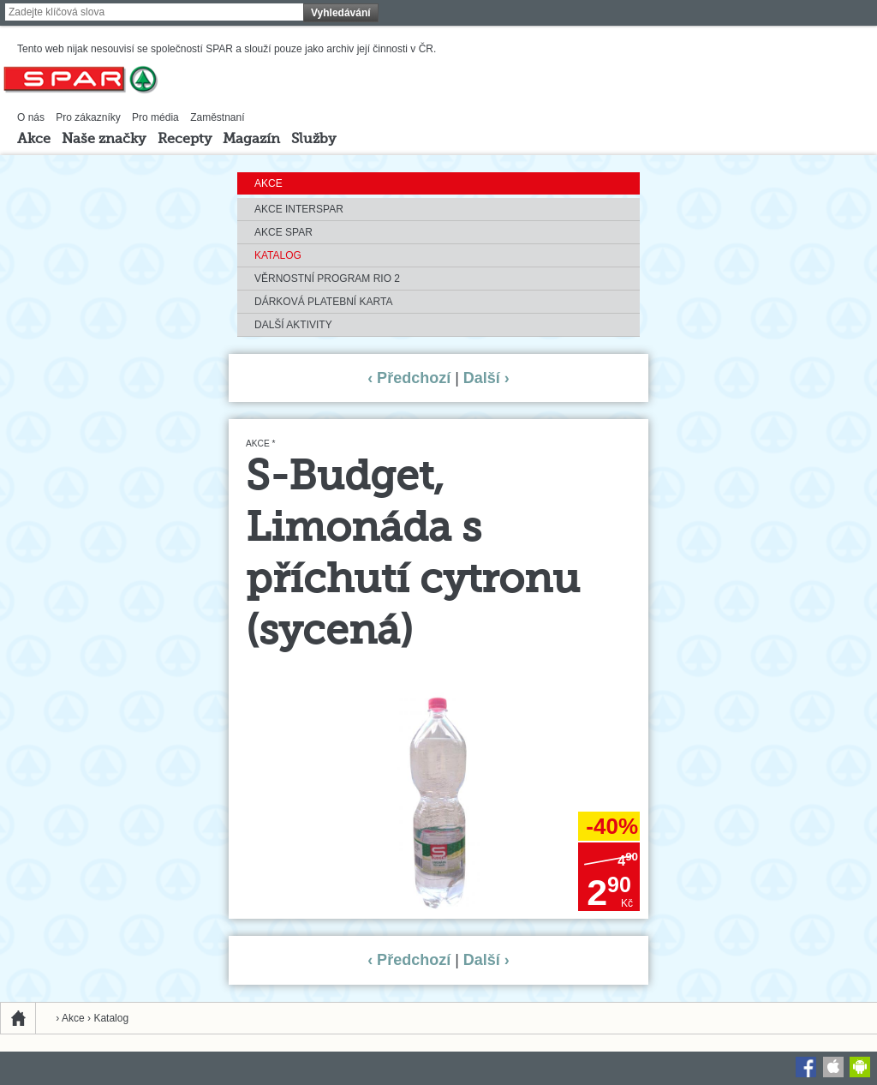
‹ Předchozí (408, 378)
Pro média (155, 117)
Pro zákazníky (88, 117)
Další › (486, 378)
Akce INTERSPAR (298, 209)
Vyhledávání (341, 13)
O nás (31, 117)
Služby (313, 140)
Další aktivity (293, 325)
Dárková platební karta (323, 302)
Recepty (185, 140)
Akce (34, 140)
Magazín (251, 140)
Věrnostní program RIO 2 (327, 279)
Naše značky (104, 140)
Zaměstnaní (217, 117)
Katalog (277, 255)
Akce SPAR (283, 232)
